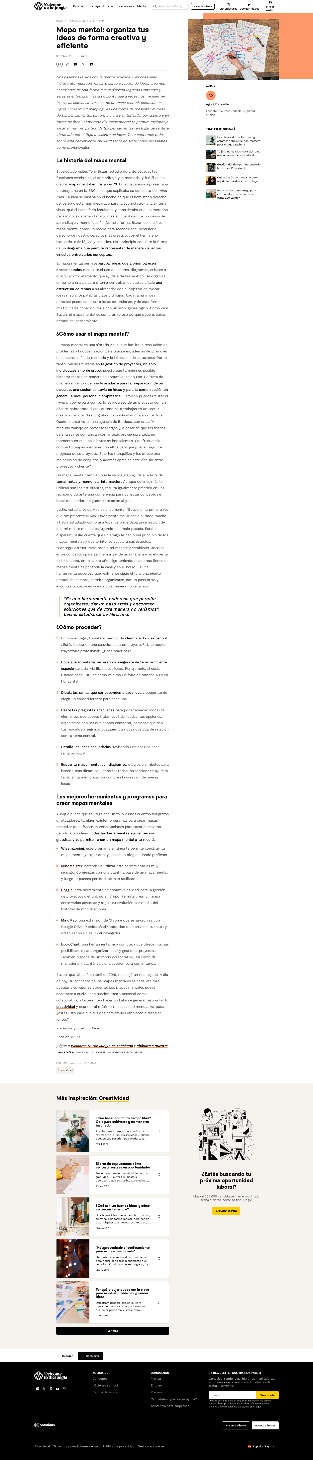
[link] (217, 104)
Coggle (66, 890)
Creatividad (96, 20)
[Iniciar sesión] (270, 6)
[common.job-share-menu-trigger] (90, 1356)
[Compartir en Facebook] (75, 64)
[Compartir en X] (83, 64)
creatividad (65, 1006)
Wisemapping (72, 848)
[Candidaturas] (228, 6)
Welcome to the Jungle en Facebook (102, 1046)
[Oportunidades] (249, 6)
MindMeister (71, 866)
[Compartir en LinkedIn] (91, 64)
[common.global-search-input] (170, 6)
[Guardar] (59, 64)
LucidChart (70, 944)
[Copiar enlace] (67, 64)
